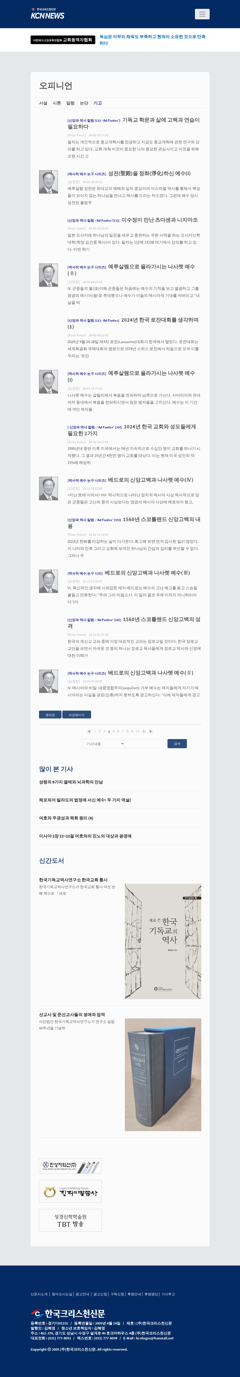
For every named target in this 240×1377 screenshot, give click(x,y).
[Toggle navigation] (202, 14)
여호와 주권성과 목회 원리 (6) (66, 821)
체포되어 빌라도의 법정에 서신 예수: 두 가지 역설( (85, 803)
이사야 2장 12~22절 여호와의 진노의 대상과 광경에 (85, 839)
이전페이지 (77, 719)
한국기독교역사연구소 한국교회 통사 (73, 883)
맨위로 (50, 719)
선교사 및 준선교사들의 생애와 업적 (72, 1018)
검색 (177, 747)
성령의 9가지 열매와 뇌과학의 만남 (71, 785)
